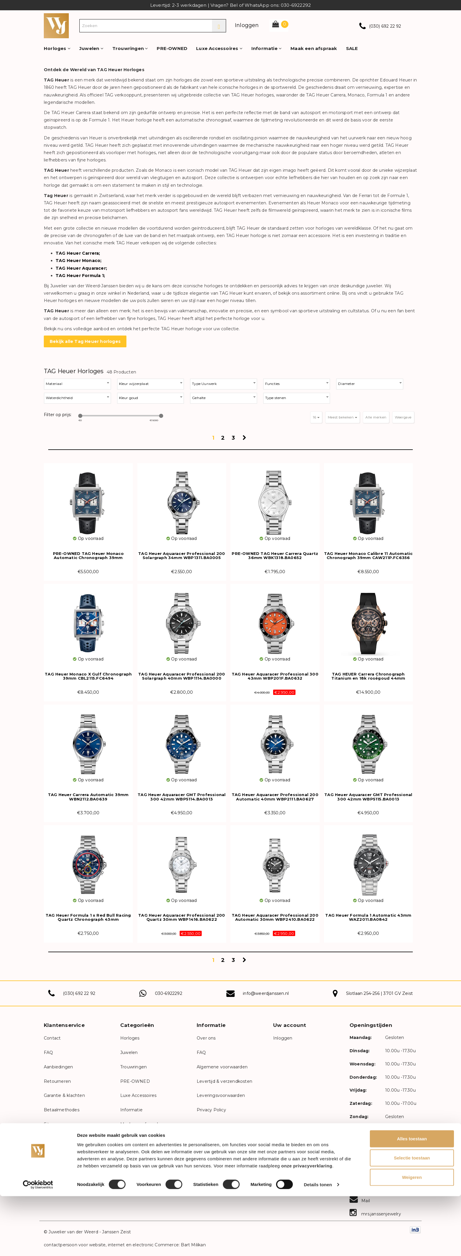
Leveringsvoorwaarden (221, 1095)
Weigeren (412, 1236)
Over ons (206, 1038)
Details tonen (318, 1244)
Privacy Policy (211, 1109)
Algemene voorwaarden (222, 1067)
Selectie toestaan (412, 1217)
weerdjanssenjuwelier (378, 1161)
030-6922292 (168, 993)
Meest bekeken (342, 417)
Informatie (266, 48)
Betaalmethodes (61, 1109)
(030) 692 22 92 (385, 26)
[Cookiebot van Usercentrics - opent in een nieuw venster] (38, 1244)
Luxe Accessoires (219, 48)
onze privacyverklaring (307, 1225)
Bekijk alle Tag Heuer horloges (85, 341)
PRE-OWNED (172, 48)
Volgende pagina (245, 440)
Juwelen (91, 48)
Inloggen (247, 25)
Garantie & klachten (64, 1095)
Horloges (57, 48)
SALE (352, 48)
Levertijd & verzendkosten (224, 1081)
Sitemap (52, 1124)
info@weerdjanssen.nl (266, 993)
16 (316, 417)
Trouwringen (130, 48)
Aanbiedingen (58, 1067)
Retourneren (57, 1081)
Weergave (403, 417)
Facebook (366, 1174)
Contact (52, 1038)
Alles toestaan (412, 1198)
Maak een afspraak (313, 48)
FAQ (48, 1052)
